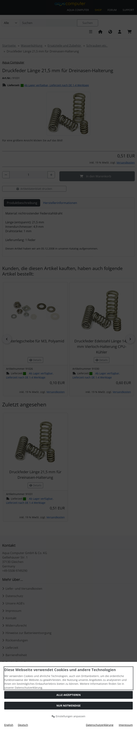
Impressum (126, 725)
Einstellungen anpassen (68, 716)
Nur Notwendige (68, 705)
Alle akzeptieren (68, 695)
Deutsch (23, 725)
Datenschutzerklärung (99, 725)
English (8, 725)
